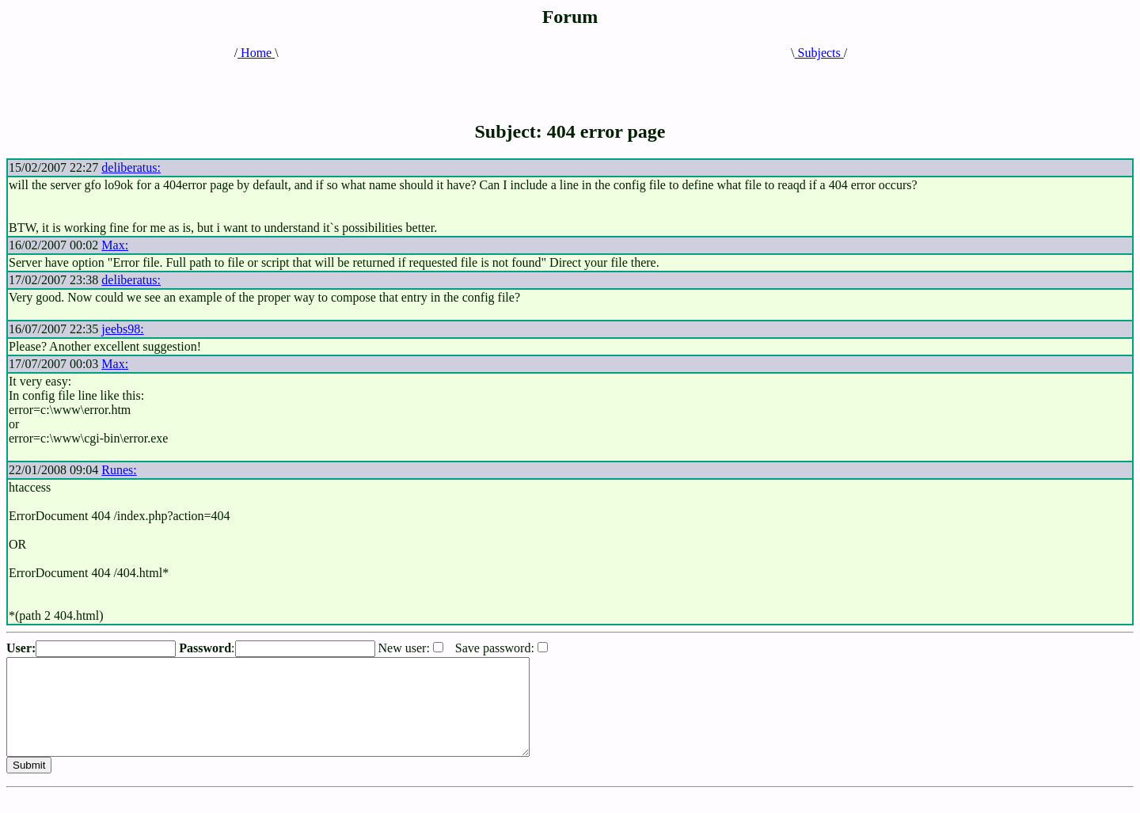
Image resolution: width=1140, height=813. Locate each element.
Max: (114, 245)
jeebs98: (122, 329)
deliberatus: (131, 167)
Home (256, 52)
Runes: (118, 470)
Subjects (819, 52)
